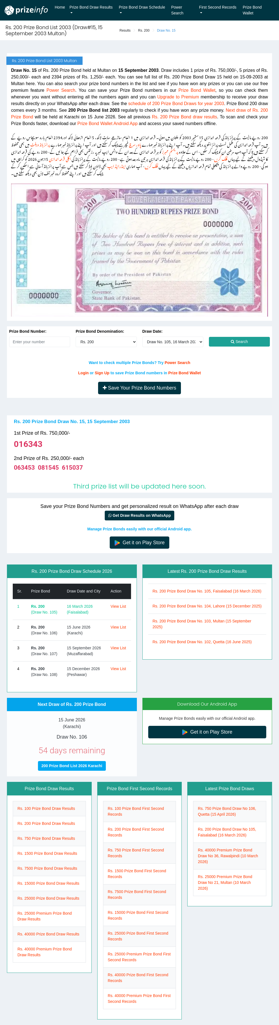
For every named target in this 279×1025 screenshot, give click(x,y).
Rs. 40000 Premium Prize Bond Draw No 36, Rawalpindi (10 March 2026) (228, 856)
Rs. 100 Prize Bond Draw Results (46, 808)
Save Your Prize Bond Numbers (139, 388)
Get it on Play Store (139, 543)
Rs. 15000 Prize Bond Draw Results (48, 883)
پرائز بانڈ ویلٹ (40, 144)
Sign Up (102, 373)
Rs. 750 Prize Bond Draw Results (46, 838)
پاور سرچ (135, 144)
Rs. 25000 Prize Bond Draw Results (48, 898)
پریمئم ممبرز (170, 151)
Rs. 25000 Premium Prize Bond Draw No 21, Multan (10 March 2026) (225, 882)
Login (83, 373)
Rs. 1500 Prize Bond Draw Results (47, 853)
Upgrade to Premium (178, 97)
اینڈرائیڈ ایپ (116, 165)
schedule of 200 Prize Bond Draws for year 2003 (176, 103)
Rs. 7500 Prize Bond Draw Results (47, 868)
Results (124, 30)
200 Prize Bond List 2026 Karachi (72, 766)
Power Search (177, 10)
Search (239, 341)
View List (118, 606)
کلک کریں (220, 158)
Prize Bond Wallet (252, 10)
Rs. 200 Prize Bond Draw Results (46, 823)
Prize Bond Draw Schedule (142, 7)
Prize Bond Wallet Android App (107, 123)
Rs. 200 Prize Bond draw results (184, 117)
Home (60, 7)
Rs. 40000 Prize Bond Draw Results (48, 934)
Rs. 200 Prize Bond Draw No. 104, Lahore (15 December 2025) (207, 606)
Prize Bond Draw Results (91, 7)
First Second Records (218, 7)
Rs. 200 (143, 30)
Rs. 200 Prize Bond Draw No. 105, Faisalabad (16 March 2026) (207, 591)
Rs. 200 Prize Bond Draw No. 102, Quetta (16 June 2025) (202, 642)
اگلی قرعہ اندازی (60, 158)
